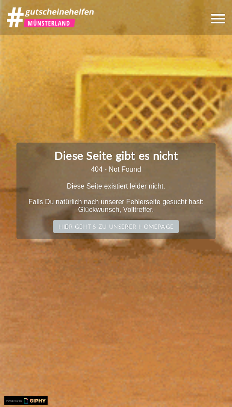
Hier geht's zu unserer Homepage (116, 226)
